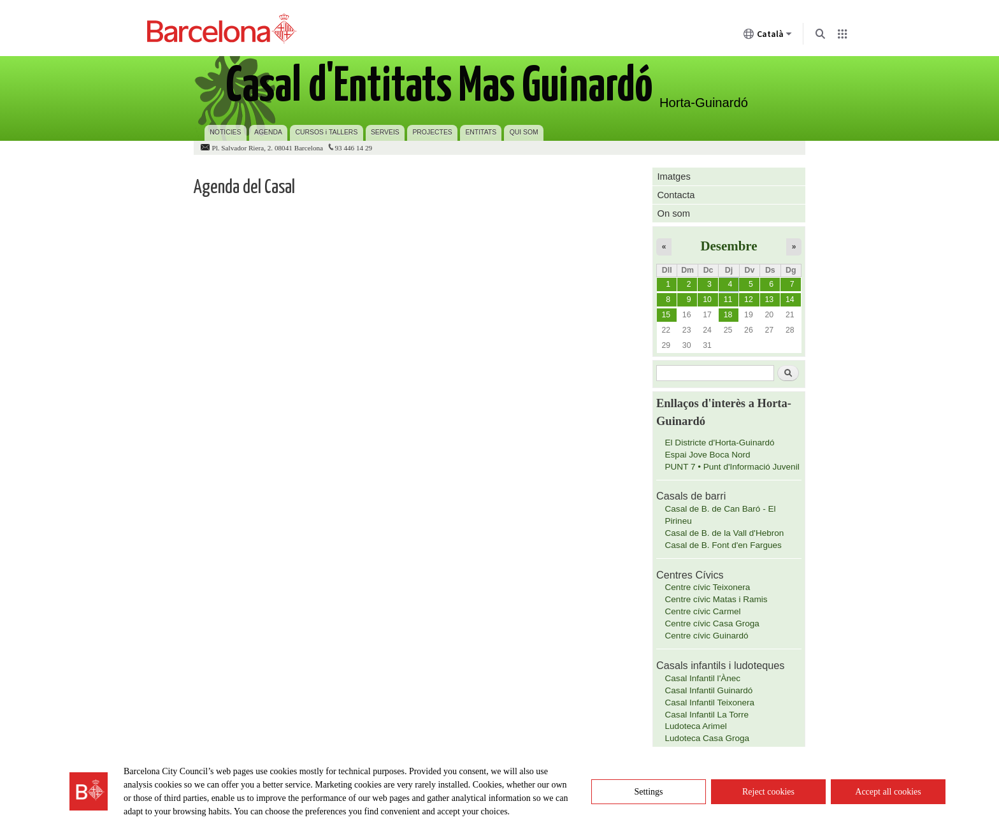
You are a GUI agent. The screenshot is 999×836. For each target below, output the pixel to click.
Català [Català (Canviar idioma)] (768, 36)
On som (673, 213)
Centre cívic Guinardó (707, 635)
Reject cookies (768, 791)
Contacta (675, 195)
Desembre (728, 246)
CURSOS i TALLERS (327, 132)
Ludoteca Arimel (696, 726)
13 (769, 299)
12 (748, 299)
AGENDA (268, 132)
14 (790, 299)
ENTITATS (480, 132)
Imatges (674, 176)
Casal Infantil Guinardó (709, 690)
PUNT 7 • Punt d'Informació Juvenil (732, 467)
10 (707, 299)
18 (728, 314)
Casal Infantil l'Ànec (703, 678)
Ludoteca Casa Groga (707, 738)
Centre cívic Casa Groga (712, 623)
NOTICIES (225, 132)
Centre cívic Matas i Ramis (716, 599)
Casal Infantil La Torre (707, 714)
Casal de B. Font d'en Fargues (723, 545)
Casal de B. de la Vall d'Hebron (724, 533)
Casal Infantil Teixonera (710, 702)
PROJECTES (432, 132)
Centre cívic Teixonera (708, 587)
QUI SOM (524, 132)
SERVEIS (385, 132)
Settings (648, 791)
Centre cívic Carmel (703, 611)
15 (665, 314)
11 (728, 299)
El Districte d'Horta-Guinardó (720, 442)
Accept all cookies (888, 791)
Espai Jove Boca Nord (708, 454)
